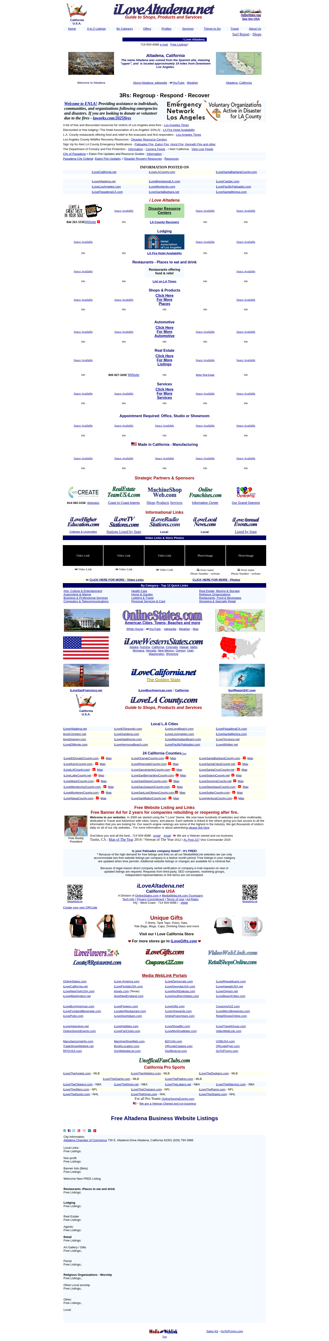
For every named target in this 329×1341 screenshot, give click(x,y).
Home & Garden (142, 594)
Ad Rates (192, 899)
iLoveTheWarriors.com (231, 1084)
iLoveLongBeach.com (179, 728)
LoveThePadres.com (179, 1079)
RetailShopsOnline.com (231, 1016)
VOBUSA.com (225, 1041)
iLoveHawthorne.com (128, 739)
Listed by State (246, 532)
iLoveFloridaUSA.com (128, 986)
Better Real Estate (205, 375)
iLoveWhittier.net (227, 744)
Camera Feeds (155, 149)
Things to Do (212, 28)
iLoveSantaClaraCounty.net (217, 764)
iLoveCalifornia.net (104, 172)
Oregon (181, 650)
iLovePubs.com (73, 1016)
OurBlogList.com (176, 1051)
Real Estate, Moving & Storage (219, 591)
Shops (256, 34)
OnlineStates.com (147, 895)
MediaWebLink (74, 901)
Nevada (151, 650)
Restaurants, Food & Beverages (220, 598)
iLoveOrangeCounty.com (147, 758)
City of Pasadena (74, 154)
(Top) (183, 753)
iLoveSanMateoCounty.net (148, 798)
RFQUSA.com (72, 1051)
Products (162, 503)
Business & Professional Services (86, 598)
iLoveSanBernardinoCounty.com (152, 775)
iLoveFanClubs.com (127, 1031)
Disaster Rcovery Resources (143, 158)
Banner (68, 1168)
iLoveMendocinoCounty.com (82, 787)
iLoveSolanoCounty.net (214, 775)
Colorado (172, 647)
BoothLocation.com (126, 1046)
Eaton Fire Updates (108, 158)
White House (134, 629)
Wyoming (172, 654)
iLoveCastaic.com (227, 181)
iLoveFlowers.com (126, 1006)
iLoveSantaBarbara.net (164, 192)
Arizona (145, 647)
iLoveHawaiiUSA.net (229, 986)
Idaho (194, 647)
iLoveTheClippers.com (78, 1084)
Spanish (184, 60)
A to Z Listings (96, 28)
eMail (184, 902)
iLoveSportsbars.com (128, 1016)
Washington (156, 654)
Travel (235, 28)
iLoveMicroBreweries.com (233, 1011)
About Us (255, 28)
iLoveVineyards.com (178, 1011)
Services (188, 28)
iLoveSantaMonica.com (231, 192)
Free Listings (178, 44)
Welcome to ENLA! (80, 103)
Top (164, 1336)
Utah (190, 650)
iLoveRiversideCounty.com (149, 764)
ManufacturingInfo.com (78, 1041)
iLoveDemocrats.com (179, 981)
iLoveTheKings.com (144, 1094)
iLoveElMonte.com (75, 744)
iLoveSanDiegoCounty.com (149, 781)
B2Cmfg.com (173, 1041)
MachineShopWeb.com (129, 1041)
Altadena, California (239, 82)
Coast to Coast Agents (124, 503)
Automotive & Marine (77, 594)
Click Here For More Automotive (164, 332)
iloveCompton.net (74, 734)
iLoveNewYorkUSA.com (79, 991)
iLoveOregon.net (227, 991)
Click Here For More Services (164, 393)
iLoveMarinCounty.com (79, 781)
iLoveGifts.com (175, 1006)
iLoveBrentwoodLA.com (164, 181)
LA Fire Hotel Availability (179, 130)
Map (196, 629)
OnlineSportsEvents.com (79, 1031)
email (156, 835)
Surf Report (240, 34)
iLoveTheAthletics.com (146, 1073)
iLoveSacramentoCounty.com (150, 769)
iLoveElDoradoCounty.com (81, 758)
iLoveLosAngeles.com (106, 186)
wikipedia (170, 629)
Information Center (205, 503)
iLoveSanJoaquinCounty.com (150, 787)
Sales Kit (212, 1331)
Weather (192, 82)
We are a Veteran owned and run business (205, 835)
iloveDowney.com (74, 739)
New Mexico (166, 650)
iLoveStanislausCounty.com (217, 787)
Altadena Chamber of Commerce (85, 1140)
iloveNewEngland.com (128, 996)
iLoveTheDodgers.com (214, 1073)
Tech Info (128, 899)
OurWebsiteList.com (127, 1051)
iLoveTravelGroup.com (231, 1026)
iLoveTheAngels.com (77, 1073)
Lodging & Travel (142, 598)
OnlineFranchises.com (179, 1016)
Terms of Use (175, 899)
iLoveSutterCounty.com (214, 792)
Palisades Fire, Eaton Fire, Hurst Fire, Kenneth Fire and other (175, 144)
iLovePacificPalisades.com (233, 186)
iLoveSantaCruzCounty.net (216, 769)
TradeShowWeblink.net (78, 1046)
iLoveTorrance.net (227, 739)
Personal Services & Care (148, 601)
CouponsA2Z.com (228, 1006)
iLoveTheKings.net (126, 1084)
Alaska (134, 647)
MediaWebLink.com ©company (182, 895)
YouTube (178, 82)
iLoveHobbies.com (126, 1026)
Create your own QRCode (80, 907)
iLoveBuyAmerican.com (78, 1006)
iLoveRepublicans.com (231, 981)
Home (72, 28)
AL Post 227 (191, 839)
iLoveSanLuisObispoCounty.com (153, 792)
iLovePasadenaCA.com (107, 192)
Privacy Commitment (150, 899)
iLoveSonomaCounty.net (215, 781)
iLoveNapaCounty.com (78, 798)
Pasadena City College (78, 158)
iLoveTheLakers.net (178, 1084)
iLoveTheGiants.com (116, 1079)
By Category (125, 28)
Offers (147, 28)
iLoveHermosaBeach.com (131, 744)
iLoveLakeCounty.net (77, 775)
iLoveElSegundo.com (128, 728)
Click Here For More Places (164, 300)
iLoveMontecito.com (162, 186)
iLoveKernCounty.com (78, 764)
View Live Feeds (202, 149)
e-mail (164, 44)
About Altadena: (144, 82)
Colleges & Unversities (83, 531)
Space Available (123, 210)
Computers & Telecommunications (86, 601)
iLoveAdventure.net (76, 1026)
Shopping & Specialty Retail (217, 601)
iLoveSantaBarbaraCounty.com (236, 172)
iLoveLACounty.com (162, 172)
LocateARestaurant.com (130, 1011)
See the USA (251, 19)
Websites (93, 503)
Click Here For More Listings (164, 360)
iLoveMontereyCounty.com (81, 792)
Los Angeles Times (176, 125)
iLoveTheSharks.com (213, 1094)
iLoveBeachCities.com (230, 996)
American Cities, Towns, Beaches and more (162, 623)
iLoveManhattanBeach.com (183, 739)
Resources (171, 158)
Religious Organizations (214, 594)
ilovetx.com (121, 991)
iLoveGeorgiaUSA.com (180, 986)
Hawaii (184, 647)
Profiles (166, 28)
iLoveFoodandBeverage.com (82, 1011)
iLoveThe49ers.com (76, 1089)
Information (135, 149)
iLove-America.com (126, 981)
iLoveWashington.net (77, 996)
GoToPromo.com (227, 1051)
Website (90, 222)
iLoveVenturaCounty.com (215, 798)
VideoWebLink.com (228, 1031)
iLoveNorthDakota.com (180, 991)
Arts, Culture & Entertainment (83, 591)
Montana (138, 650)
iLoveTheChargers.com (146, 1089)
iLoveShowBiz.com (177, 1026)
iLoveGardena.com (126, 734)
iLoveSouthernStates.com (182, 996)
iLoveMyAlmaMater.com (181, 1031)
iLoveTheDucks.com (76, 1094)
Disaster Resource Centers (149, 139)
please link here (199, 827)
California (158, 647)
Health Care (139, 591)
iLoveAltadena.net (104, 181)
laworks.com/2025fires (112, 118)
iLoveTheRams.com (212, 1089)
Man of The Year (121, 839)
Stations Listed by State (123, 532)
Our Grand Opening (246, 503)
